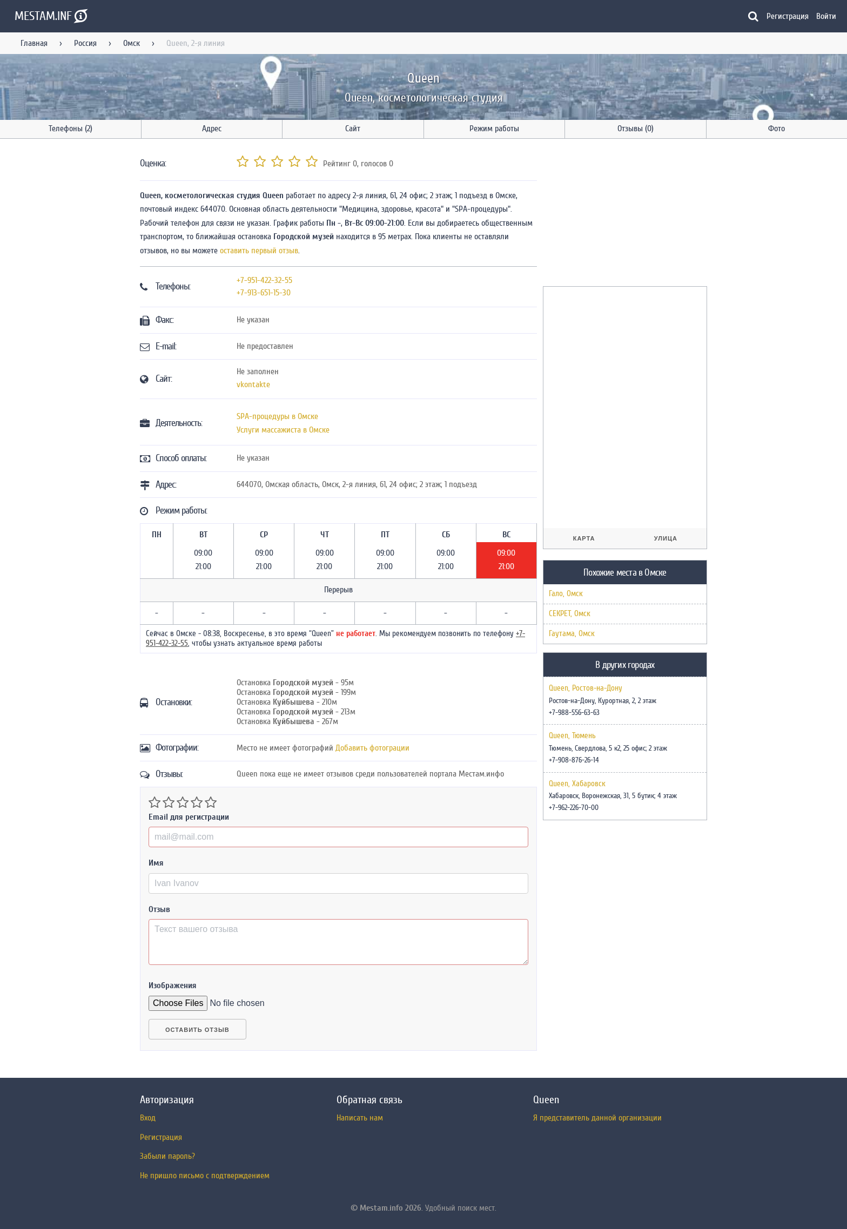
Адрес (211, 128)
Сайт (352, 128)
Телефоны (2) (70, 128)
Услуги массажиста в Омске (283, 430)
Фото (776, 128)
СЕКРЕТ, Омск (569, 613)
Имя (156, 863)
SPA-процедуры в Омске (277, 416)
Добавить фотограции (372, 748)
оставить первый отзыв (259, 250)
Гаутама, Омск (572, 633)
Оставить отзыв (197, 1030)
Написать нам (360, 1118)
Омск (131, 43)
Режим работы (494, 128)
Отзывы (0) (635, 128)
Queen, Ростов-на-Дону (585, 688)
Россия (85, 43)
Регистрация (788, 16)
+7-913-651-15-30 (264, 293)
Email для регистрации (189, 817)
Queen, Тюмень (572, 736)
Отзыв (159, 909)
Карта (584, 538)
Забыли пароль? (167, 1156)
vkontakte (253, 384)
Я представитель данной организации (597, 1118)
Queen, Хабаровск (577, 784)
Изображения (173, 985)
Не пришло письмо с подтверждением (205, 1175)
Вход (148, 1118)
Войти (826, 16)
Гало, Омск (566, 593)
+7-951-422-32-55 (264, 280)
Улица (665, 538)
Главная (34, 43)
